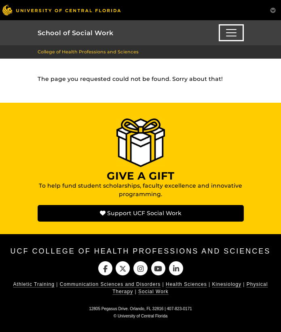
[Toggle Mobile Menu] (273, 9)
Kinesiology (226, 284)
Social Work (153, 291)
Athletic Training (34, 284)
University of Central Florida (142, 316)
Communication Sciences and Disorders (110, 284)
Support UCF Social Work (141, 213)
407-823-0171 (179, 309)
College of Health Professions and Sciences (88, 52)
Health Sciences (186, 284)
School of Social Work (76, 33)
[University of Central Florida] (61, 10)
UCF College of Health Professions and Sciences (141, 251)
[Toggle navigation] (231, 32)
